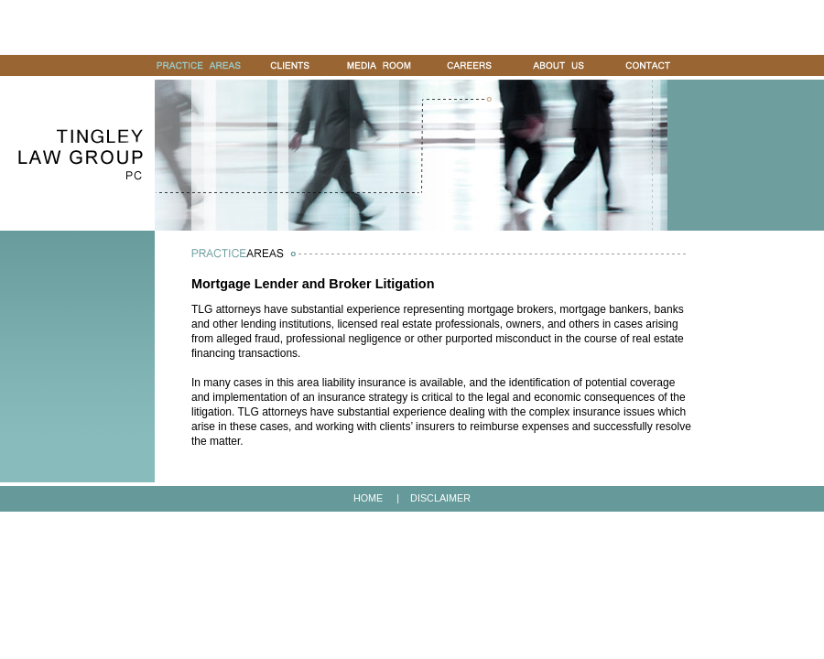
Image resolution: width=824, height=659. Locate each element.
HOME (368, 497)
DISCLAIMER (440, 497)
